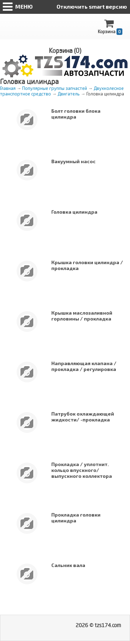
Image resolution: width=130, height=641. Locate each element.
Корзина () (65, 50)
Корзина (110, 27)
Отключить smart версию (92, 6)
